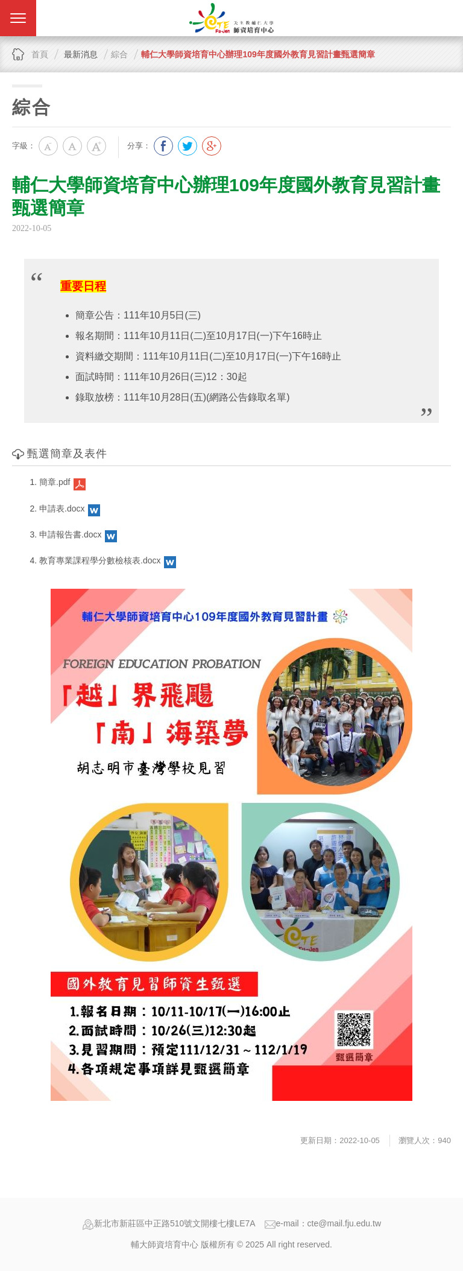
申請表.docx (61, 508)
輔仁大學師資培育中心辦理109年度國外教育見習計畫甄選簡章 (257, 54)
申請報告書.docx (70, 534)
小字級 (48, 146)
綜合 (119, 54)
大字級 (96, 146)
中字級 (72, 146)
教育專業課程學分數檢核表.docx (99, 560)
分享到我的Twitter (187, 146)
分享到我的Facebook (163, 146)
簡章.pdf (54, 482)
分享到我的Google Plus (211, 146)
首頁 (39, 54)
